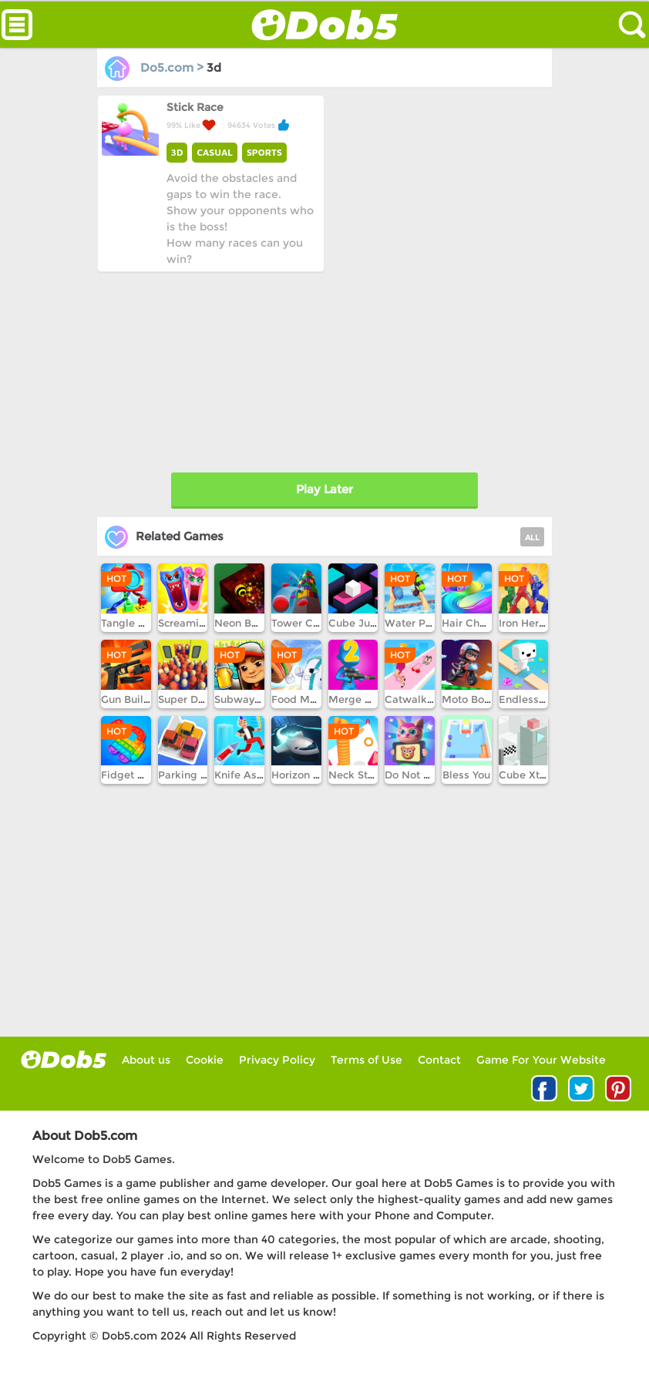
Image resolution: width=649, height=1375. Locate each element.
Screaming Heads (202, 623)
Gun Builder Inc (139, 699)
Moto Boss (468, 699)
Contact (439, 1060)
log (63, 1059)
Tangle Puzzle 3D (144, 623)
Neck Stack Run (368, 774)
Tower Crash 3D (311, 623)
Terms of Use (366, 1060)
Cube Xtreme (532, 774)
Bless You (466, 774)
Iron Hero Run (533, 623)
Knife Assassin (251, 774)
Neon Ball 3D (247, 623)
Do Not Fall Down (429, 774)
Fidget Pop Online (147, 774)
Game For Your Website (541, 1060)
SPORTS (264, 152)
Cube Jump (357, 623)
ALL (532, 538)
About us (146, 1060)
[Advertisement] (212, 368)
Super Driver (189, 699)
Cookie (205, 1060)
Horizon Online (308, 774)
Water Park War (425, 623)
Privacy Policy (277, 1060)
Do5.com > (156, 67)
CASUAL (214, 152)
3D (177, 152)
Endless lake (531, 699)
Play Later (324, 489)
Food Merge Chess (319, 699)
